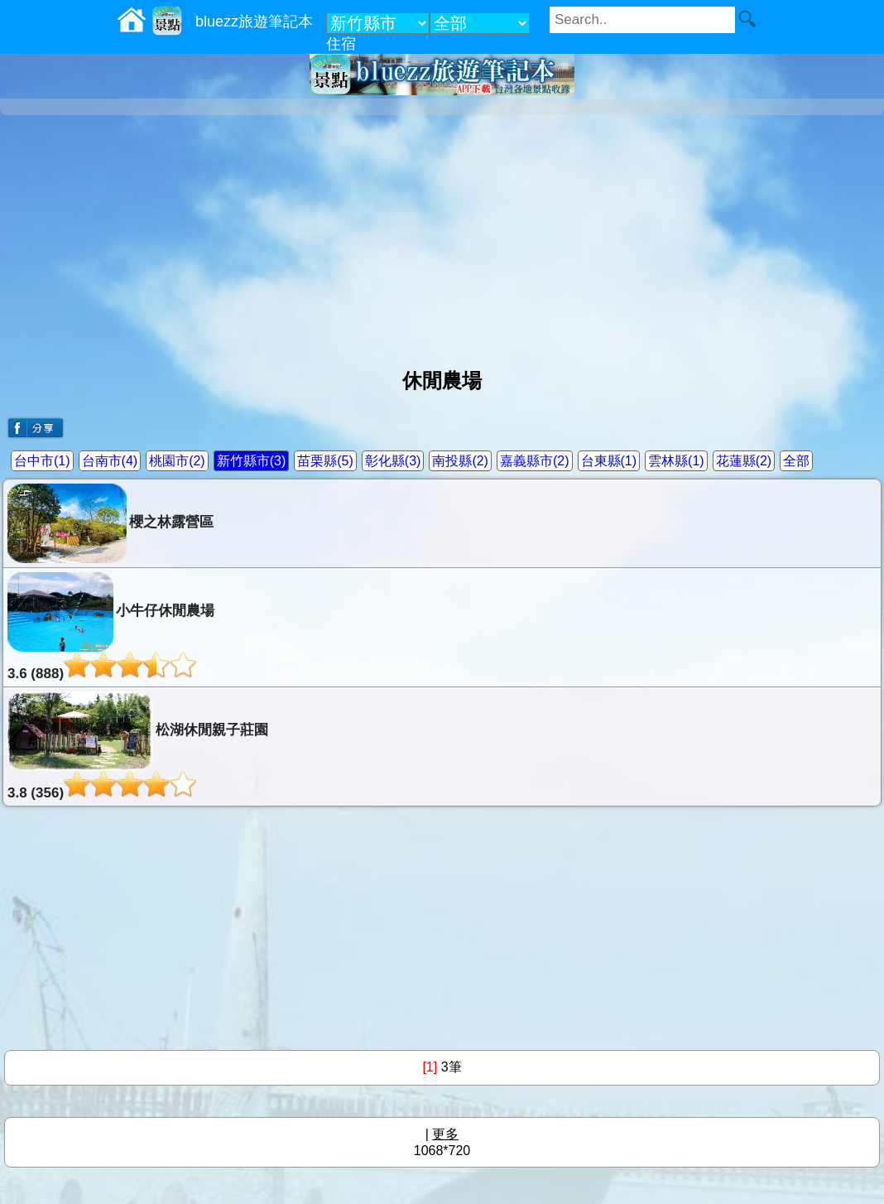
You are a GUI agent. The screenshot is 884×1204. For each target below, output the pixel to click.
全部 (796, 461)
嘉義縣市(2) (534, 461)
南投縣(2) (460, 461)
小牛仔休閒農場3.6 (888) (110, 626)
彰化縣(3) (393, 461)
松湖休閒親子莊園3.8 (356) (137, 746)
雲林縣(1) (676, 461)
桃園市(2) (177, 461)
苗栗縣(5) (325, 461)
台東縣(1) (609, 461)
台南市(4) (110, 461)
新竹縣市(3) (251, 461)
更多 (445, 1134)
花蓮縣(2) (744, 461)
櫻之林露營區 (110, 523)
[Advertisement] (442, 235)
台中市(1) (42, 461)
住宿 (341, 44)
